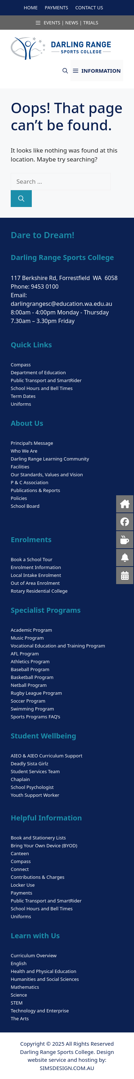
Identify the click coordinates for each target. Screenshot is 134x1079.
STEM (17, 1002)
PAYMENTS (56, 7)
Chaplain (20, 779)
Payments (21, 893)
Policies (19, 498)
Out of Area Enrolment (35, 583)
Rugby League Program (36, 693)
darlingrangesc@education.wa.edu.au (61, 304)
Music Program (27, 638)
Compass (21, 364)
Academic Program (31, 630)
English (18, 963)
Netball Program (29, 685)
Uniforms (21, 404)
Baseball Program (30, 669)
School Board (25, 506)
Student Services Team (35, 771)
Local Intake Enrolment (36, 575)
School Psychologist (32, 787)
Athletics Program (30, 661)
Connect (20, 869)
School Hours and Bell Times (42, 388)
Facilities (20, 466)
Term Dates (23, 396)
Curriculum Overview (33, 955)
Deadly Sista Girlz (29, 763)
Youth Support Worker (35, 795)
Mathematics (25, 987)
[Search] (21, 198)
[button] (65, 70)
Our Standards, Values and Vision (47, 474)
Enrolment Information (36, 567)
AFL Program (25, 653)
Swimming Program (32, 708)
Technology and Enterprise (40, 1010)
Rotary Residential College (39, 591)
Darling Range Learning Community (50, 459)
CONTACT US (89, 7)
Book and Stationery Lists (38, 837)
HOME (31, 7)
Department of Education (38, 372)
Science (19, 995)
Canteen (20, 853)
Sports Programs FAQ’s (35, 716)
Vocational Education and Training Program (58, 645)
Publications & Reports (35, 490)
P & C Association (29, 482)
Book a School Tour (32, 559)
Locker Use (23, 885)
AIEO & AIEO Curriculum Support (46, 755)
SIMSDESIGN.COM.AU (67, 1067)
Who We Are (24, 451)
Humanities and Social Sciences (45, 979)
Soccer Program (28, 701)
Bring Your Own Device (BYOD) (44, 845)
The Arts (20, 1018)
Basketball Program (32, 677)
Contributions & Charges (37, 877)
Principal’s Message (32, 443)
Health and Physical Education (43, 971)
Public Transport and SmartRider (46, 380)
